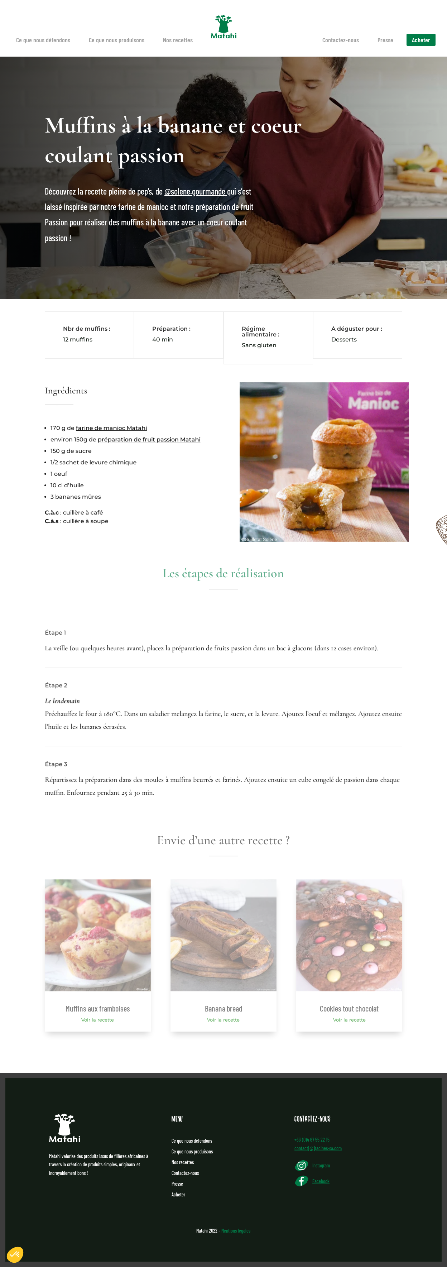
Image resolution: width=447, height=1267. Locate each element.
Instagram (321, 1165)
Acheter (421, 40)
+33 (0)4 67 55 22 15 (312, 1140)
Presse (385, 40)
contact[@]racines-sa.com (318, 1148)
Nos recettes (178, 40)
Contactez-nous (340, 40)
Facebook (321, 1181)
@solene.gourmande (195, 192)
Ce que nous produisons (116, 40)
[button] (15, 1254)
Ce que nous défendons (43, 40)
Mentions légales (235, 1231)
